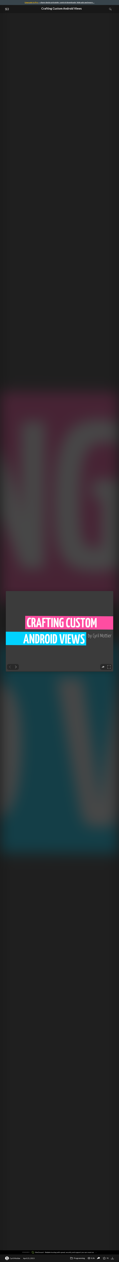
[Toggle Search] (110, 9)
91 (106, 1258)
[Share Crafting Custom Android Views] (98, 1258)
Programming (77, 1258)
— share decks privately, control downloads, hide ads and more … (59, 2)
